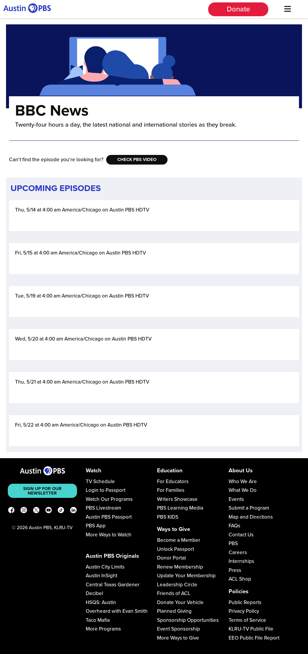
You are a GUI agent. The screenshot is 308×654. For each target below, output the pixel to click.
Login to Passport (105, 490)
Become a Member (178, 540)
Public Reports (245, 602)
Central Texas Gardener (113, 585)
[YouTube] (48, 511)
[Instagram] (23, 511)
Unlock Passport (175, 549)
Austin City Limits (105, 567)
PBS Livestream (103, 508)
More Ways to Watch (108, 535)
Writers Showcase (177, 499)
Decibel (94, 593)
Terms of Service (247, 620)
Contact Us (241, 535)
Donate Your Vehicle (180, 602)
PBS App (96, 526)
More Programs (103, 629)
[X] (36, 511)
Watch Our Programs (109, 499)
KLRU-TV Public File (251, 629)
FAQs (234, 526)
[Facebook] (11, 511)
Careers (238, 552)
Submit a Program (249, 508)
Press (235, 570)
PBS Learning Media (180, 508)
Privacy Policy (244, 611)
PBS (233, 543)
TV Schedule (100, 481)
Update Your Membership (186, 575)
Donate (238, 9)
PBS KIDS (167, 517)
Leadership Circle (177, 585)
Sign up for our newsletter (42, 491)
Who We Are (243, 481)
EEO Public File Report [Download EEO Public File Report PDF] (254, 638)
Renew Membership (180, 567)
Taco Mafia (98, 620)
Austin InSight (101, 575)
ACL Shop (240, 579)
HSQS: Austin (101, 602)
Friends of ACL (173, 593)
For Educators (173, 481)
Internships (241, 561)
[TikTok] (61, 511)
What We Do (243, 490)
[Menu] (287, 9)
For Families (170, 490)
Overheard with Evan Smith (117, 611)
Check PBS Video (136, 159)
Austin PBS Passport (109, 517)
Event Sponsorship (178, 629)
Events (236, 499)
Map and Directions (251, 517)
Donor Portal (171, 558)
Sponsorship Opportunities (188, 620)
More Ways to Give (178, 638)
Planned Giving (174, 611)
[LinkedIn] (73, 511)
